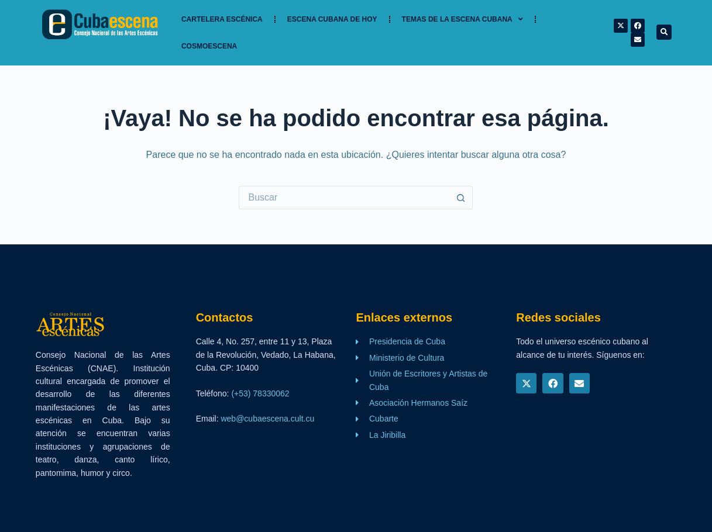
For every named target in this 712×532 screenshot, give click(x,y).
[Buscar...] (344, 197)
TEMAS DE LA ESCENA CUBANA (462, 19)
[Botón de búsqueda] (461, 197)
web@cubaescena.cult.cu (267, 418)
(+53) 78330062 (260, 393)
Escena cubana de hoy (332, 19)
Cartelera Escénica (222, 19)
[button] (664, 32)
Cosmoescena (209, 46)
